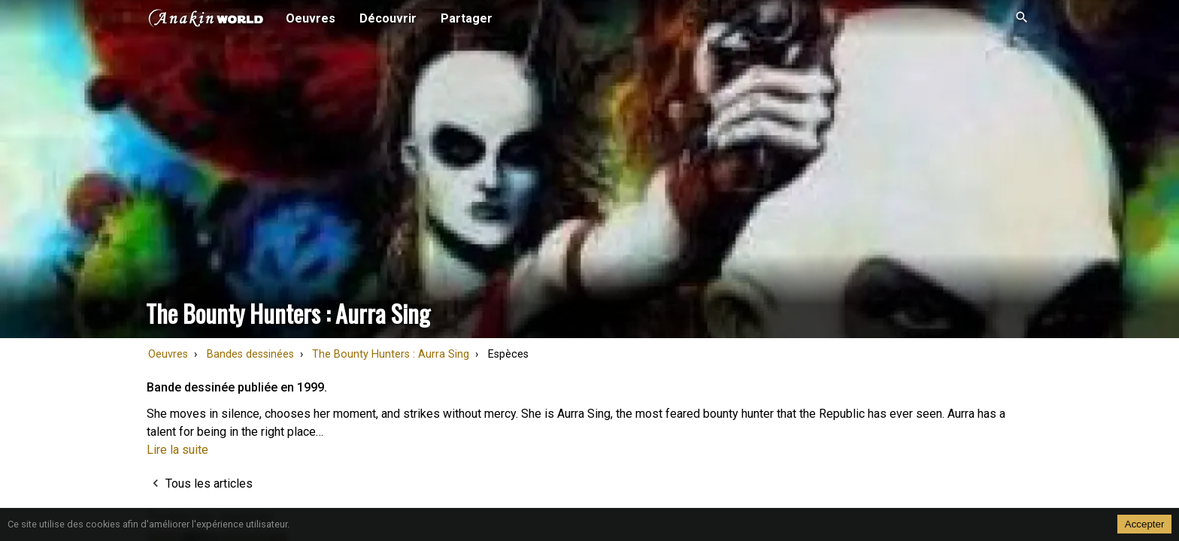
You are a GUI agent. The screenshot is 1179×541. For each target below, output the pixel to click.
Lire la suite (177, 450)
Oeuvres (168, 354)
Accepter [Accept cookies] (1145, 524)
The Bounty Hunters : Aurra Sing (390, 354)
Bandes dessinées (250, 354)
